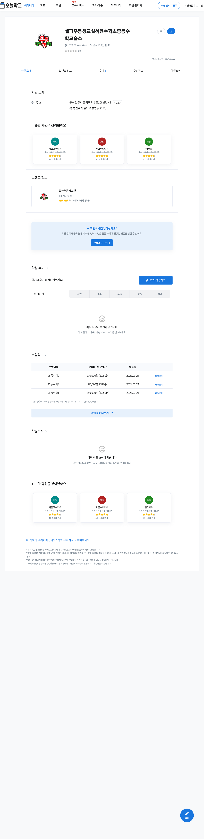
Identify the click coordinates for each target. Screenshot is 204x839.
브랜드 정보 (65, 71)
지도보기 (117, 102)
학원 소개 (26, 71)
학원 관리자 (135, 5)
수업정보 (138, 71)
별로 (99, 293)
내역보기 (159, 375)
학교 (42, 5)
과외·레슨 (97, 5)
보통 (119, 293)
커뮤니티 (116, 5)
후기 (102, 71)
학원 (58, 5)
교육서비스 (78, 4)
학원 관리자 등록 (169, 5)
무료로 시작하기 (102, 242)
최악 (79, 293)
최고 (160, 293)
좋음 (140, 293)
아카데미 (29, 5)
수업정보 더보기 (102, 413)
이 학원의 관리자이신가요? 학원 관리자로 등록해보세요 (58, 540)
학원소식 (176, 71)
